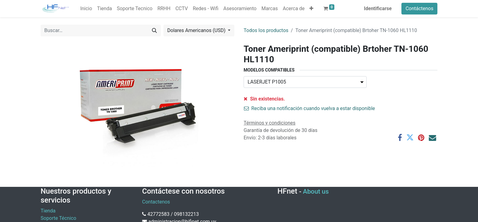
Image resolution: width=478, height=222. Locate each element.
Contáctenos (419, 8)
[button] (311, 8)
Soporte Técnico (58, 218)
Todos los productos (266, 30)
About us (316, 191)
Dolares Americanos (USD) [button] (197, 30)
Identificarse (378, 8)
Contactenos (156, 202)
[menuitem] (86, 8)
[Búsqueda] (154, 30)
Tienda (48, 211)
